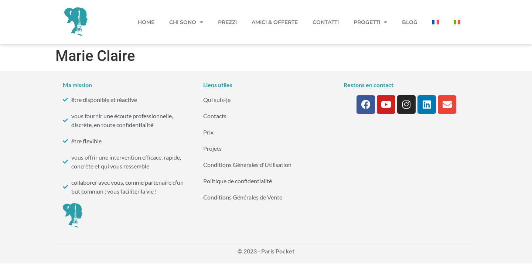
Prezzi (227, 22)
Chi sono (186, 22)
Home (146, 22)
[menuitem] (435, 22)
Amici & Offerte (275, 22)
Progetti (370, 22)
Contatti (326, 22)
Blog (409, 22)
